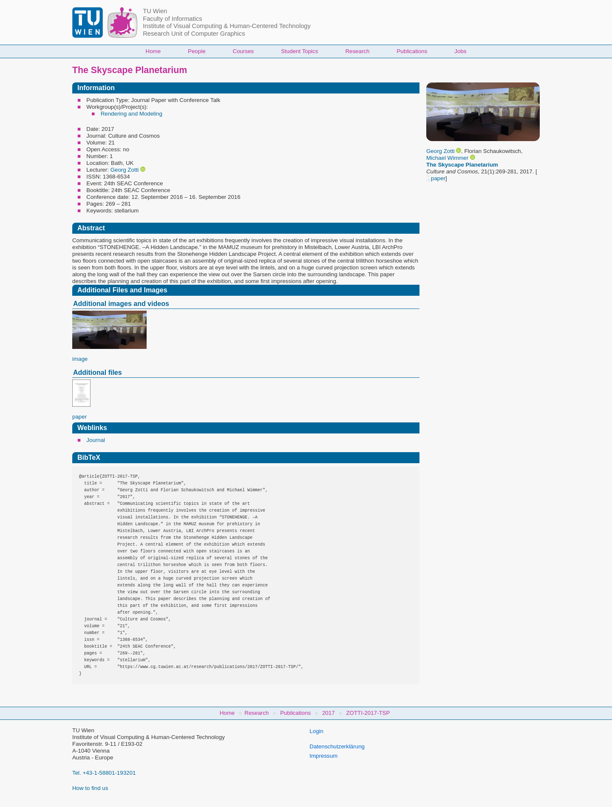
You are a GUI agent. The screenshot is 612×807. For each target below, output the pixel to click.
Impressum (323, 756)
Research (357, 51)
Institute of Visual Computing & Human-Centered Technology (227, 26)
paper (435, 178)
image (80, 359)
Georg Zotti (440, 151)
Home (153, 51)
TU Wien (155, 11)
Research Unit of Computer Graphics (194, 33)
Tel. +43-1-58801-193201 (104, 773)
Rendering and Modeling (131, 113)
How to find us (90, 788)
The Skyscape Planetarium (462, 164)
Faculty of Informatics (172, 18)
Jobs (460, 51)
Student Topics (299, 51)
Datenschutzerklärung (337, 746)
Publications (412, 51)
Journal (95, 440)
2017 (328, 713)
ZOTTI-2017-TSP (368, 713)
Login (316, 731)
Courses (243, 51)
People (197, 51)
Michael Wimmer (447, 158)
